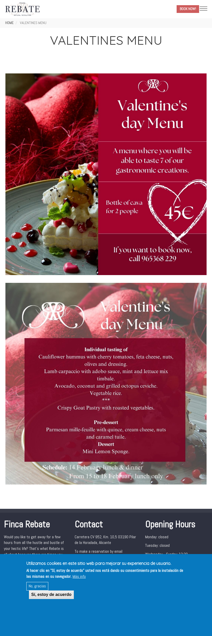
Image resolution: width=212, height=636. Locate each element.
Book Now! (188, 8)
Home (9, 22)
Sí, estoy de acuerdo (51, 595)
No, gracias (37, 586)
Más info (79, 577)
